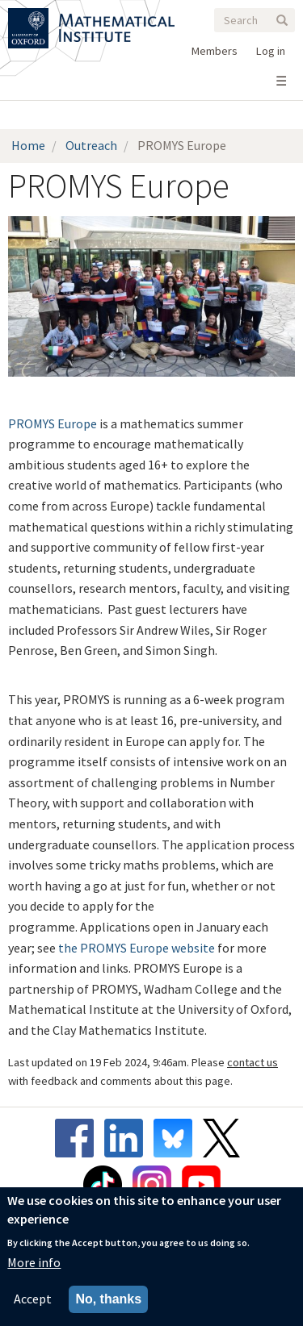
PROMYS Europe (52, 423)
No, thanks (108, 1299)
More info (34, 1262)
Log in (270, 51)
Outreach (91, 145)
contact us (252, 1062)
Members (214, 51)
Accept (33, 1299)
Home (28, 145)
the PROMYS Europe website (136, 948)
